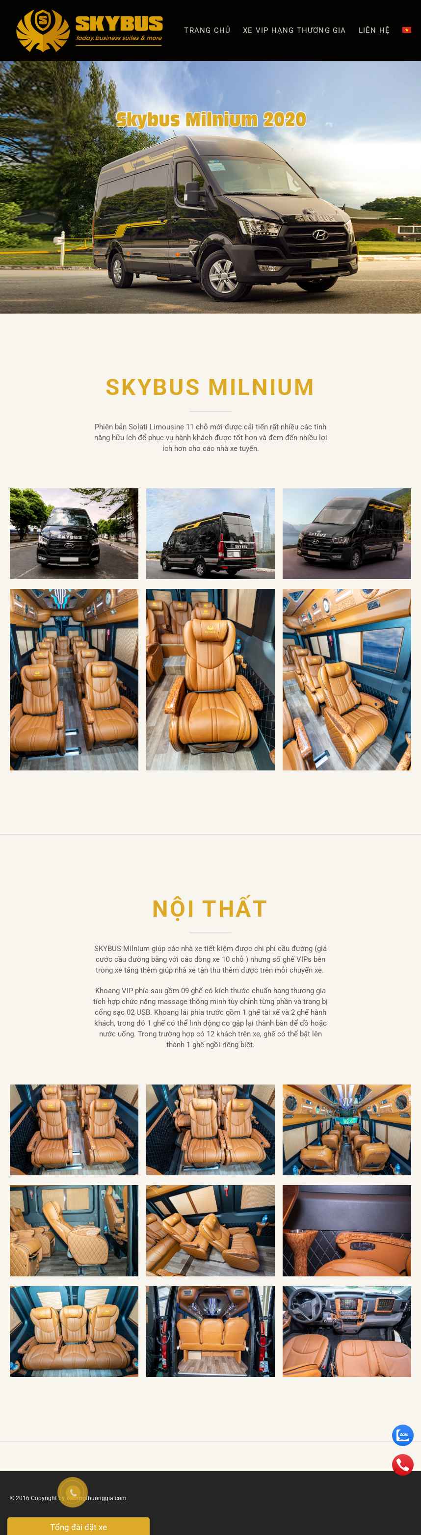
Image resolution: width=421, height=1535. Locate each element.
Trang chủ (207, 30)
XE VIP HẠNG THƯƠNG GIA (294, 30)
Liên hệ (374, 30)
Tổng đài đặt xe (78, 1527)
